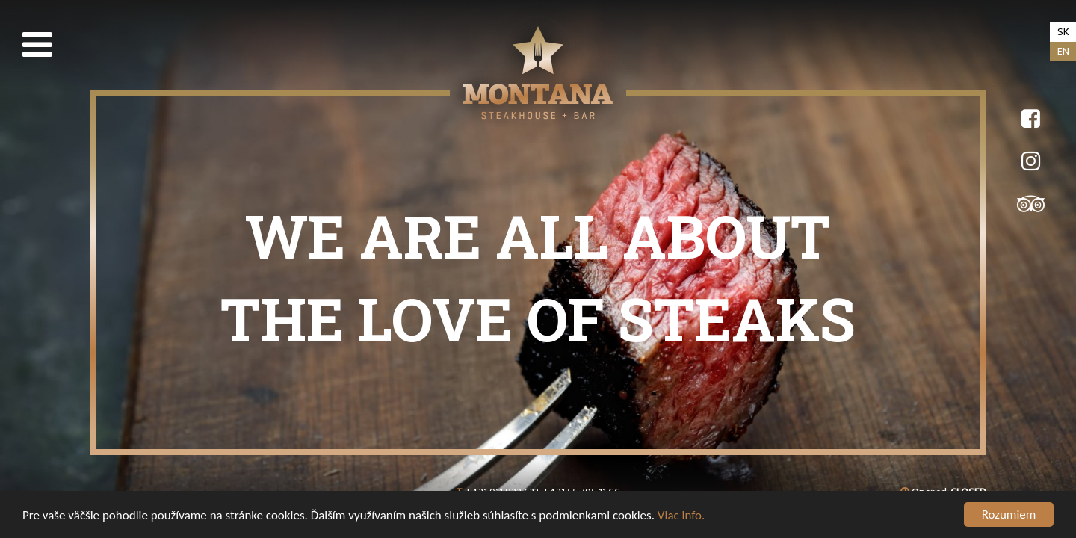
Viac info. (681, 515)
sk (1063, 31)
